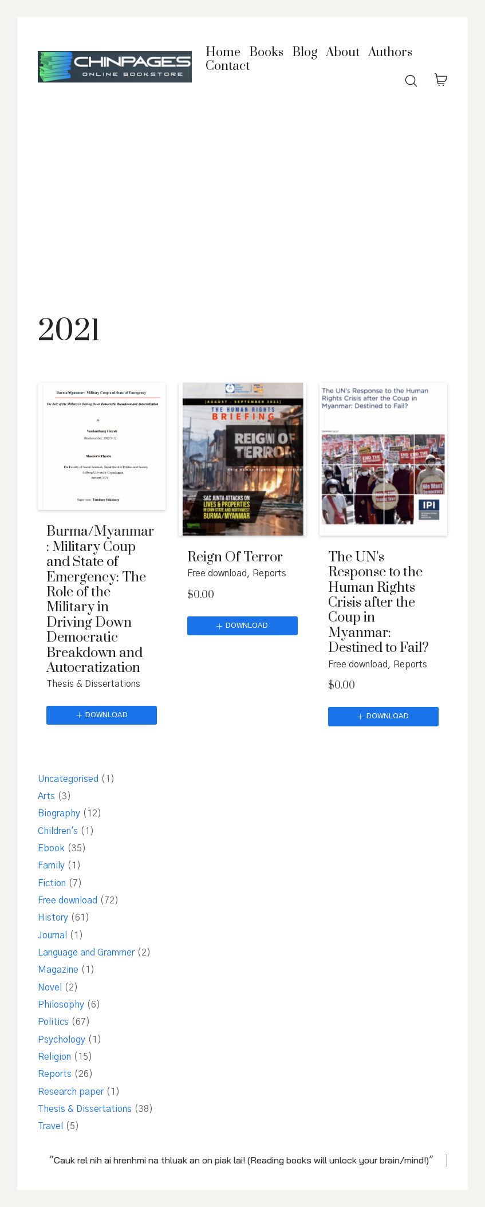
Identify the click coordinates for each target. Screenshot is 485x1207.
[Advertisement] (242, 203)
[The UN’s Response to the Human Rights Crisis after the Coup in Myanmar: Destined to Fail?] (383, 459)
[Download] (101, 715)
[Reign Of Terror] (242, 459)
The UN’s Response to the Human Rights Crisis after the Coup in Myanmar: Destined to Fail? (378, 603)
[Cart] (441, 80)
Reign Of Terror (235, 557)
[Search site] (411, 80)
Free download (217, 573)
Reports (269, 573)
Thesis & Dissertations (93, 684)
